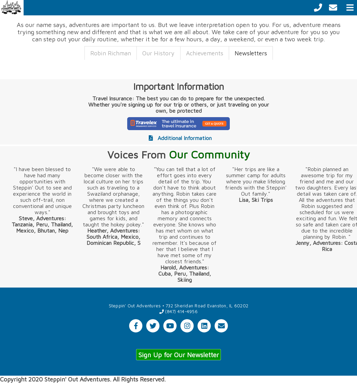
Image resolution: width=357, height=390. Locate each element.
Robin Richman (110, 53)
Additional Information (179, 138)
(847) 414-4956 (178, 311)
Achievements (204, 53)
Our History (158, 53)
